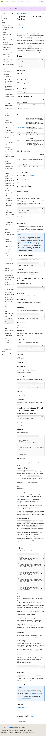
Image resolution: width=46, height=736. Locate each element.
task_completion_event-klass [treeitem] (9, 327)
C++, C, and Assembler (24, 13)
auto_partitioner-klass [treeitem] (9, 99)
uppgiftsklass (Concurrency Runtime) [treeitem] (7, 322)
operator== (19, 166)
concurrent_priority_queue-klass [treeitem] (9, 119)
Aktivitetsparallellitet (35, 650)
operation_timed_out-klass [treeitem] (9, 264)
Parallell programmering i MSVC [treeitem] (7, 21)
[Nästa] (37, 1)
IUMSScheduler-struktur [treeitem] (8, 225)
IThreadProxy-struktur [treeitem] (9, 212)
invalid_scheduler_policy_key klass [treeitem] (9, 189)
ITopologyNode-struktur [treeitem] (8, 218)
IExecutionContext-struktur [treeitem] (8, 160)
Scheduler (19, 134)
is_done (18, 132)
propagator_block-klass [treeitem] (9, 273)
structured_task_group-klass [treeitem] (9, 315)
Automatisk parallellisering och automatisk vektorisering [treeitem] (8, 24)
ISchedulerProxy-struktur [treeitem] (8, 206)
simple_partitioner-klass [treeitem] (9, 299)
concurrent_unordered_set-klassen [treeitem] (9, 136)
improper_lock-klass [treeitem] (9, 166)
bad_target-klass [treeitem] (8, 101)
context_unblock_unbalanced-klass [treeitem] (9, 146)
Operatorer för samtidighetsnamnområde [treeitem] (9, 86)
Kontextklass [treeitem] (7, 140)
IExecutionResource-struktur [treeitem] (9, 164)
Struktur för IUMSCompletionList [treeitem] (9, 221)
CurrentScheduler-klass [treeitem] (9, 151)
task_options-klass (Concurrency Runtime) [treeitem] (9, 338)
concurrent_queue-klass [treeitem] (8, 123)
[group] (31, 317)
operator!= (19, 159)
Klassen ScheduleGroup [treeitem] (9, 277)
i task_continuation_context (30, 629)
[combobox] (7, 16)
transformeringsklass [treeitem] (9, 342)
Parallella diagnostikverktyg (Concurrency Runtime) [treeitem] (8, 38)
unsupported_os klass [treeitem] (9, 345)
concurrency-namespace (22, 707)
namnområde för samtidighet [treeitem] (8, 77)
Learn (18, 13)
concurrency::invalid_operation (35, 693)
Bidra (25, 730)
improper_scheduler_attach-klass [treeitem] (9, 169)
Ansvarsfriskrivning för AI (6, 730)
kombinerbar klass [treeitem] (8, 117)
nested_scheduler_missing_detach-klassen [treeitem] (9, 257)
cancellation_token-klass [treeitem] (8, 106)
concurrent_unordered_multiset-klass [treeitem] (9, 133)
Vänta (18, 140)
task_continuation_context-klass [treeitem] (9, 331)
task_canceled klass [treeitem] (8, 325)
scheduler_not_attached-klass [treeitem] (9, 285)
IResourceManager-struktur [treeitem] (9, 201)
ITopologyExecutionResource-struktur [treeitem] (9, 215)
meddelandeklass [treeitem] (8, 241)
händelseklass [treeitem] (7, 158)
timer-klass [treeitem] (7, 340)
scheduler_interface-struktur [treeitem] (9, 281)
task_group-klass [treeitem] (8, 333)
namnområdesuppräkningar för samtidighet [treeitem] (9, 93)
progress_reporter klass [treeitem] (9, 272)
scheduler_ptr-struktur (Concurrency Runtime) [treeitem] (9, 288)
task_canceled (20, 228)
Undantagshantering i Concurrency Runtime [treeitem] (7, 35)
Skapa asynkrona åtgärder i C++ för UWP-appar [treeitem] (8, 41)
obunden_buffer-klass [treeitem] (9, 344)
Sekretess (29, 730)
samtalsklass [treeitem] (7, 103)
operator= (19, 163)
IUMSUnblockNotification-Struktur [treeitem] (9, 231)
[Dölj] (12, 13)
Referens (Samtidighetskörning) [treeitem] (8, 70)
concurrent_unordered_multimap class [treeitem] (9, 129)
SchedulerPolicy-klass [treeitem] (9, 297)
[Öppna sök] (40, 2)
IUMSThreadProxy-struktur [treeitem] (8, 228)
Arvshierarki (20, 29)
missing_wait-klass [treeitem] (8, 249)
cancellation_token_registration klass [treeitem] (9, 109)
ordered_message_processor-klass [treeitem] (9, 267)
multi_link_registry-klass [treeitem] (8, 252)
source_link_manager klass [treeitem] (9, 310)
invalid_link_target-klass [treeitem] (9, 178)
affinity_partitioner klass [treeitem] (9, 96)
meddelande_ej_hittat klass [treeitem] (9, 244)
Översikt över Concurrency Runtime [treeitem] (8, 31)
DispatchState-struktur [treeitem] (9, 156)
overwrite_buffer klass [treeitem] (9, 270)
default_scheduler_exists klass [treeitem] (9, 153)
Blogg (21, 730)
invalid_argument (20, 501)
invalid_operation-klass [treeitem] (9, 183)
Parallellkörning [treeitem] (6, 29)
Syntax (19, 24)
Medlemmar (20, 25)
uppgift (18, 104)
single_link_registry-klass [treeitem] (8, 305)
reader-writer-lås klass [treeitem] (9, 275)
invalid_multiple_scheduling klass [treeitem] (9, 181)
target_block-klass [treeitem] (8, 318)
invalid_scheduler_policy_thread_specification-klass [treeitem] (9, 194)
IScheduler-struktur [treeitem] (8, 203)
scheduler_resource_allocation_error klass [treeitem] (9, 291)
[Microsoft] (2, 1)
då (17, 137)
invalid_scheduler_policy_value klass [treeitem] (9, 197)
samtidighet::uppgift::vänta (27, 238)
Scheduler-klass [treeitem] (8, 279)
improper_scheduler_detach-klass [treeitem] (9, 172)
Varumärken (25, 732)
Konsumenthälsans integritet (6, 732)
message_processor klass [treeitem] (8, 247)
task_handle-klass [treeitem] (8, 335)
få (17, 117)
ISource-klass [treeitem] (7, 208)
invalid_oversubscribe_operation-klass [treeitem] (9, 186)
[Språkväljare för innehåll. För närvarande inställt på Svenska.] (4, 728)
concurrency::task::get (26, 698)
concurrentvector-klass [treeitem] (9, 139)
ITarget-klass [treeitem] (7, 210)
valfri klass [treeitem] (7, 115)
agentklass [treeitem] (7, 98)
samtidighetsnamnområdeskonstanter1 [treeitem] (9, 90)
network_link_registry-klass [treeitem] (9, 261)
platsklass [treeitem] (7, 239)
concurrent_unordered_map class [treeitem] (9, 126)
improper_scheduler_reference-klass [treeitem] (9, 176)
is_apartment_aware (21, 127)
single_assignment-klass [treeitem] (8, 302)
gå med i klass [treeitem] (7, 237)
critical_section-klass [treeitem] (9, 149)
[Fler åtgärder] (43, 13)
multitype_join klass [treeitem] (8, 255)
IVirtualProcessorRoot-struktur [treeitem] (9, 235)
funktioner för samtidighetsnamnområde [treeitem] (9, 81)
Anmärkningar (20, 27)
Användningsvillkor (17, 732)
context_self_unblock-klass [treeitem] (9, 143)
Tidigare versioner (15, 730)
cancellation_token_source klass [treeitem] (9, 112)
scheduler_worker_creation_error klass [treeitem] (9, 295)
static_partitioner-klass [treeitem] (9, 313)
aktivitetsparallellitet (31, 175)
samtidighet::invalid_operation (33, 242)
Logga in (43, 1)
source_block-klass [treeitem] (8, 308)
